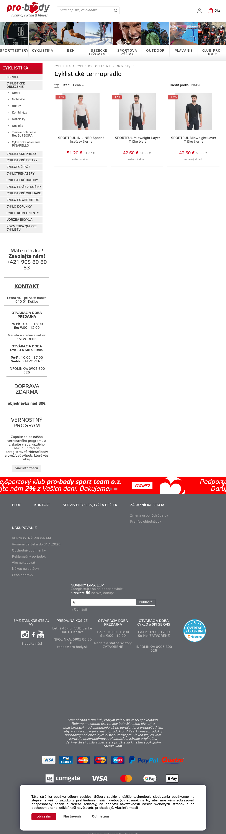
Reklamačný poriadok (29, 554)
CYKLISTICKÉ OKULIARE (24, 191)
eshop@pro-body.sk (72, 642)
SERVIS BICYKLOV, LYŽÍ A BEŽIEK (90, 502)
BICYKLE (13, 74)
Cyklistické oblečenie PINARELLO (26, 142)
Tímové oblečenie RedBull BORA (24, 132)
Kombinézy (19, 110)
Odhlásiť (81, 605)
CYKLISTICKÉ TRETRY (22, 158)
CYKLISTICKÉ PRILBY (22, 151)
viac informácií (26, 465)
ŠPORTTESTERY (14, 50)
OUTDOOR (155, 50)
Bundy (16, 103)
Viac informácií (126, 807)
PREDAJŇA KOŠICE (72, 616)
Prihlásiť (144, 599)
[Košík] (213, 11)
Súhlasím (45, 816)
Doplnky (17, 123)
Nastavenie (75, 816)
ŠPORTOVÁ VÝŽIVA (127, 52)
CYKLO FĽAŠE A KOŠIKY (24, 184)
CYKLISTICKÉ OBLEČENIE (16, 83)
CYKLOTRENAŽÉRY (20, 171)
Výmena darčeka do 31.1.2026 (36, 541)
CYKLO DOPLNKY (19, 204)
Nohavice (18, 97)
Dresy (16, 90)
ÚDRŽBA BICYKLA (19, 217)
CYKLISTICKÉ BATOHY (22, 178)
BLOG (16, 502)
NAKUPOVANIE (24, 525)
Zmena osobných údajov (149, 513)
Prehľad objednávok (145, 519)
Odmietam (102, 816)
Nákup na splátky (25, 566)
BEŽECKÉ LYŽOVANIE (99, 52)
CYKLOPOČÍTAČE (18, 164)
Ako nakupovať (23, 560)
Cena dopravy (22, 572)
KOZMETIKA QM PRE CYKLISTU (22, 226)
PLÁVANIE (184, 50)
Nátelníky (18, 117)
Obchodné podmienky (29, 548)
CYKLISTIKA (42, 50)
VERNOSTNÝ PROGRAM (31, 535)
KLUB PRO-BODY (212, 52)
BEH (71, 50)
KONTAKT (42, 502)
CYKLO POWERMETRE (23, 197)
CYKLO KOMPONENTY (23, 211)
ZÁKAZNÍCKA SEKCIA (147, 502)
